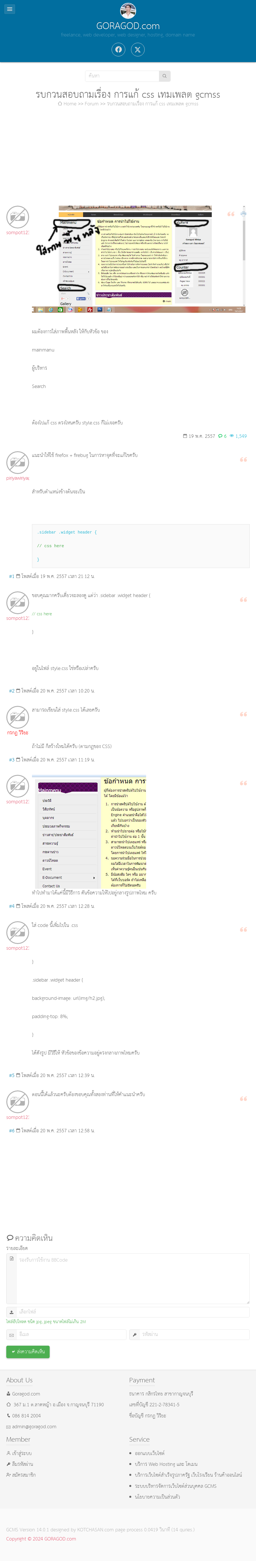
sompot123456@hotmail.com (17, 232)
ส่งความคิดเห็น (31, 1352)
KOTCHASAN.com (95, 1530)
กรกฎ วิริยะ (18, 733)
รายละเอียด (17, 1248)
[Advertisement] (127, 157)
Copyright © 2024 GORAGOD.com (41, 1539)
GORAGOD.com (128, 26)
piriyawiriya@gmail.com (17, 478)
